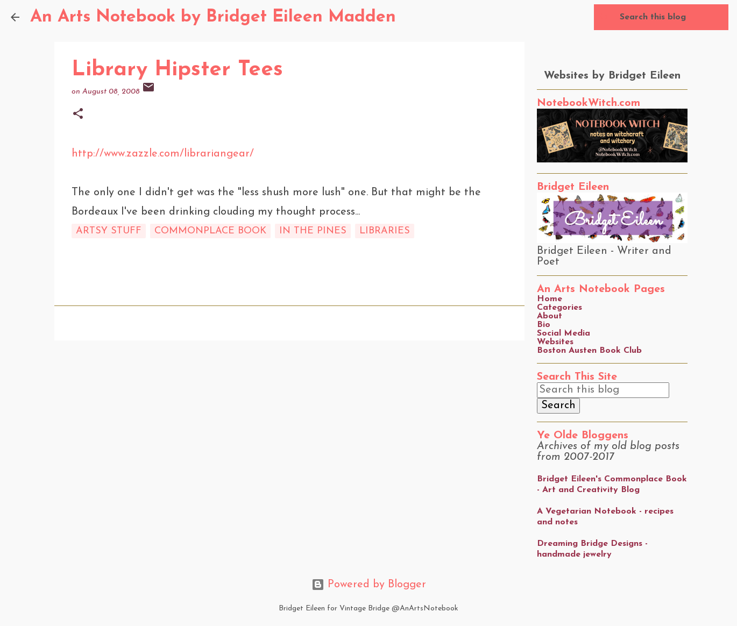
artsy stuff (108, 231)
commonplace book (210, 231)
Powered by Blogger (368, 584)
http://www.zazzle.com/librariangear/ (163, 153)
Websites (555, 342)
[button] (78, 115)
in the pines (312, 231)
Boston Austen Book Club (589, 350)
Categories (559, 307)
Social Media (563, 333)
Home (549, 299)
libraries (384, 231)
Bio (543, 325)
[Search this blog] (671, 17)
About (549, 316)
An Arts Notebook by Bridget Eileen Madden (213, 17)
